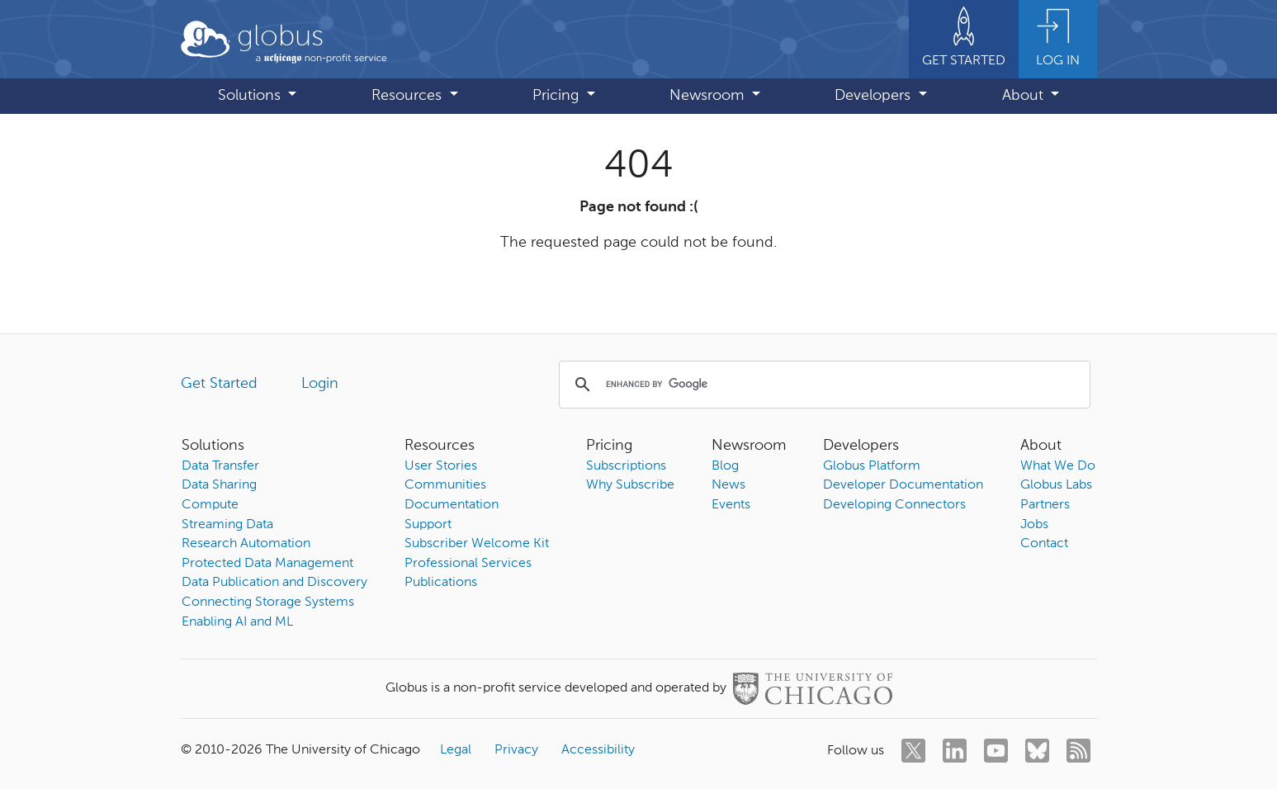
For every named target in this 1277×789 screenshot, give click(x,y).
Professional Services (468, 563)
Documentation (451, 505)
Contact (1044, 543)
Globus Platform (871, 466)
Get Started (219, 383)
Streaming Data (227, 525)
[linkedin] (954, 750)
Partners (1045, 505)
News (728, 485)
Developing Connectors (894, 505)
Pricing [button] (557, 95)
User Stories (440, 466)
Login (319, 383)
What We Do (1057, 466)
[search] (822, 384)
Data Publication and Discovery (274, 582)
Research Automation (246, 543)
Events (731, 505)
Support (428, 525)
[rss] (1078, 750)
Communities (445, 485)
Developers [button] (875, 95)
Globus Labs (1056, 485)
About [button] (1025, 95)
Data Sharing (219, 485)
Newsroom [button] (708, 95)
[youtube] (996, 750)
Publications (440, 582)
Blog (725, 466)
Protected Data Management (267, 563)
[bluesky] (1037, 750)
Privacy (516, 750)
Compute (210, 505)
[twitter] (913, 750)
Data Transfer (220, 466)
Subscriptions (626, 466)
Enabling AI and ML (237, 622)
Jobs (1034, 525)
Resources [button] (408, 95)
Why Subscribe (630, 485)
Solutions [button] (251, 95)
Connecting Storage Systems (268, 602)
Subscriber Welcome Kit (476, 543)
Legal (455, 750)
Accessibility (598, 750)
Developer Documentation (903, 485)
